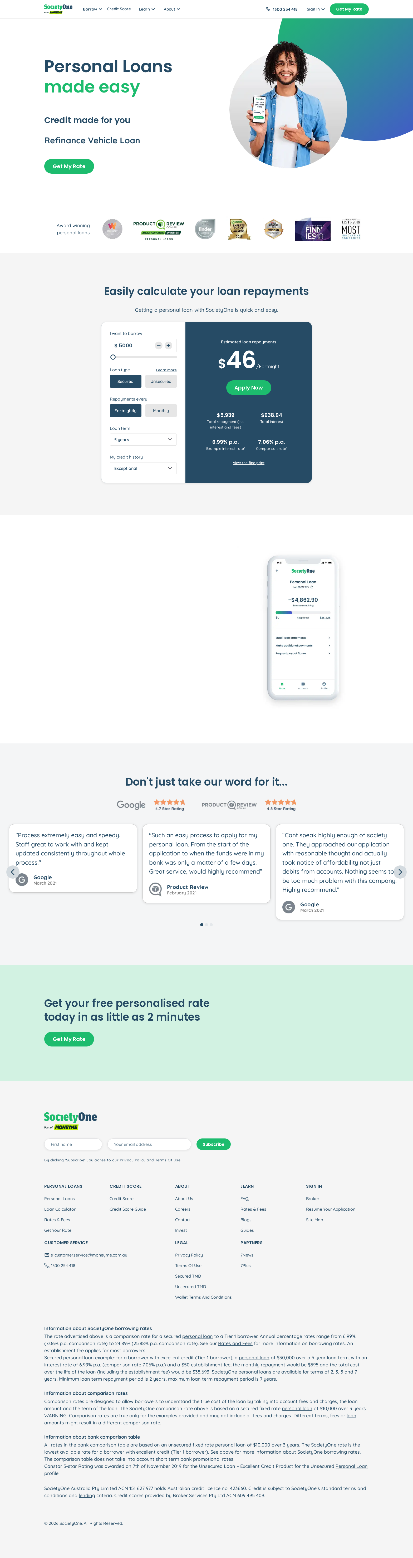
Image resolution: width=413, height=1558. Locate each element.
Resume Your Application (330, 1209)
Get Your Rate (57, 1230)
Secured (125, 381)
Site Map (314, 1219)
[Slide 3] (211, 925)
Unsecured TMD (190, 1286)
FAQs (245, 1198)
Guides (247, 1230)
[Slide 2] (206, 925)
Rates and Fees (235, 1343)
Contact (183, 1219)
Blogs (246, 1219)
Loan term (120, 428)
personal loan (197, 1336)
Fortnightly (125, 410)
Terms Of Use (188, 1265)
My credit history (126, 457)
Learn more (166, 370)
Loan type (120, 369)
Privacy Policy (189, 1255)
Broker (312, 1198)
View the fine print (248, 462)
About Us (184, 1198)
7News (246, 1255)
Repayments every (128, 399)
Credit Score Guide (128, 1209)
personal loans (254, 1372)
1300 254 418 (285, 9)
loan (85, 1379)
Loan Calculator (60, 1209)
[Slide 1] (201, 925)
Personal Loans (59, 1198)
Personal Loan (352, 1466)
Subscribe (213, 1144)
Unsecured (160, 381)
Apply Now (248, 387)
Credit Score (119, 8)
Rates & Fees (57, 1219)
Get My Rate (349, 9)
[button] (36, 872)
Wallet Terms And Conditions (203, 1297)
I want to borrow (126, 333)
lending (87, 1495)
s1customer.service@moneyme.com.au (89, 1255)
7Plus (245, 1265)
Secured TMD (188, 1276)
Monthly (161, 410)
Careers (182, 1209)
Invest (181, 1230)
